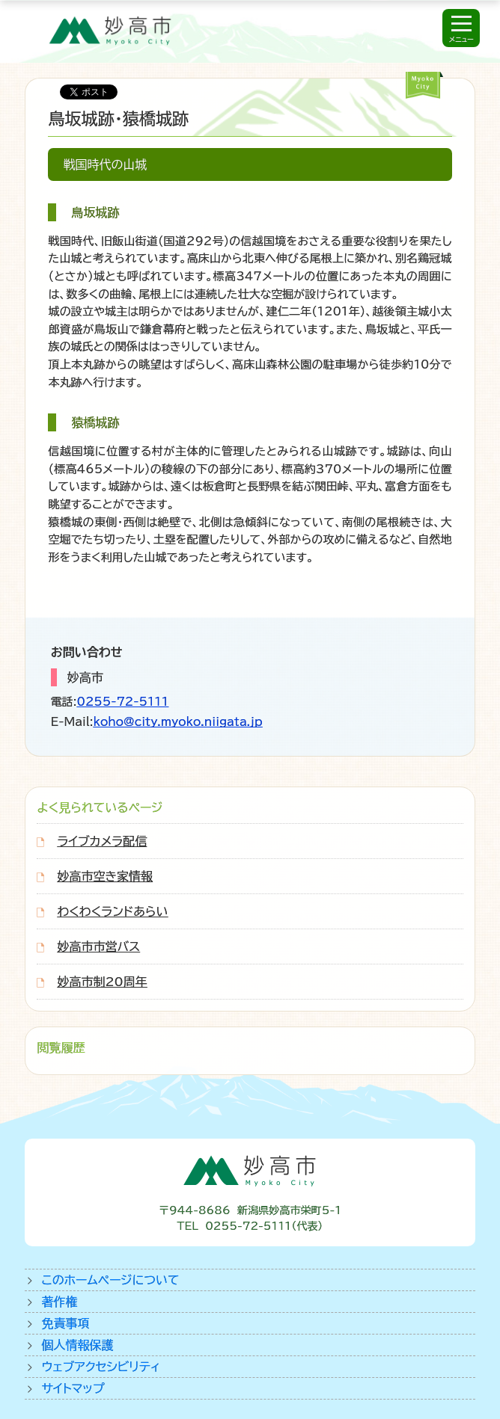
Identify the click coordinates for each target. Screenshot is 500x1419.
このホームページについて (110, 1280)
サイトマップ (72, 1388)
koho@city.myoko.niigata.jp (177, 721)
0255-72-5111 (123, 701)
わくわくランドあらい (112, 911)
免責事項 (65, 1323)
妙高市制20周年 (102, 982)
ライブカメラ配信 (102, 841)
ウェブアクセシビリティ (100, 1367)
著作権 (59, 1302)
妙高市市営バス (98, 946)
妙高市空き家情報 (105, 876)
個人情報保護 (77, 1345)
